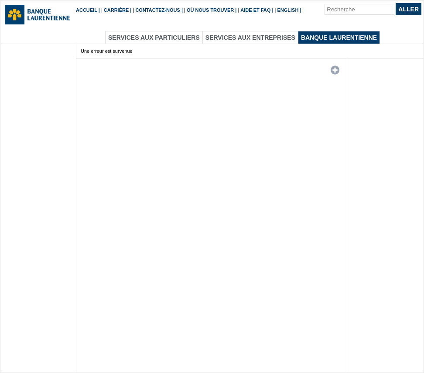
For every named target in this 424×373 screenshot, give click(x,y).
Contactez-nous (157, 10)
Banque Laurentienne (339, 37)
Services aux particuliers (154, 37)
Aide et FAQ (255, 10)
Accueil (86, 10)
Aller (408, 9)
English (288, 10)
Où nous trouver (210, 10)
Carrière (116, 10)
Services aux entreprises (250, 37)
